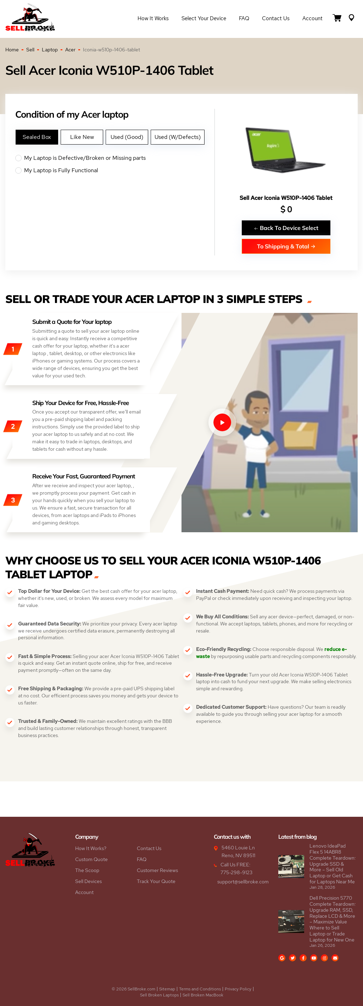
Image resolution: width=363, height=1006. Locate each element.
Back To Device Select (286, 227)
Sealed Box (37, 137)
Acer (70, 49)
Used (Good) (127, 137)
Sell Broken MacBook (203, 995)
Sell (30, 49)
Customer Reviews (157, 870)
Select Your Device (204, 18)
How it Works (153, 18)
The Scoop (87, 870)
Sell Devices (88, 881)
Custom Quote (91, 859)
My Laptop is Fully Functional (114, 170)
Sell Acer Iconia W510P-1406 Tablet (286, 198)
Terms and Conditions (200, 989)
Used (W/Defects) (178, 137)
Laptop (50, 49)
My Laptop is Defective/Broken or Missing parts (114, 158)
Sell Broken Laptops (159, 995)
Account (312, 18)
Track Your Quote (156, 881)
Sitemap (167, 989)
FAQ (244, 18)
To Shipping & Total (286, 246)
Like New (82, 137)
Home (12, 49)
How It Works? (90, 848)
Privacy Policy (238, 989)
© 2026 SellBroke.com (133, 989)
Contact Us (276, 18)
